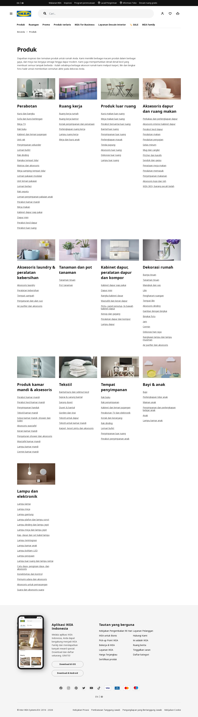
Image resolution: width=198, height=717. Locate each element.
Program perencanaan (84, 3)
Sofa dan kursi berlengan (30, 118)
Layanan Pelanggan (143, 630)
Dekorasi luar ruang (111, 155)
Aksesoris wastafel (26, 425)
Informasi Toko (130, 3)
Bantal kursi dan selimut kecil (74, 391)
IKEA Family (148, 24)
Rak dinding (23, 155)
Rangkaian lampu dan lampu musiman (157, 338)
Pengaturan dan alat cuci (30, 300)
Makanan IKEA (55, 3)
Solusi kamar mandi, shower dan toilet (34, 419)
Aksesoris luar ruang (111, 149)
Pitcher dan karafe (152, 155)
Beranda (21, 32)
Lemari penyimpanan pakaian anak (35, 196)
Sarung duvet (66, 402)
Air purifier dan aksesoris (29, 306)
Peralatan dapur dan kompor (116, 319)
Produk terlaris (62, 24)
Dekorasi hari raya (152, 331)
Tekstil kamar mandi (27, 412)
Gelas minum (149, 144)
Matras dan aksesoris (28, 165)
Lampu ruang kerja (68, 134)
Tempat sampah (25, 295)
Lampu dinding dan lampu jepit (33, 524)
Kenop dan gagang (110, 313)
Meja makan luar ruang (113, 118)
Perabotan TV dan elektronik (115, 412)
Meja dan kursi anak (69, 139)
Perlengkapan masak (111, 139)
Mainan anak (149, 402)
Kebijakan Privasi (81, 710)
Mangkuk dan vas (152, 285)
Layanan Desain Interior (112, 24)
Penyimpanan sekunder (29, 144)
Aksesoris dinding (152, 305)
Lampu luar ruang (110, 160)
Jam (145, 321)
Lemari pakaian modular (29, 175)
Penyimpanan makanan (155, 175)
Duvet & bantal (67, 407)
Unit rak (21, 139)
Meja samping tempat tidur (31, 170)
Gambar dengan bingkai (155, 311)
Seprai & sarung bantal (70, 397)
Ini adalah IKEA (140, 640)
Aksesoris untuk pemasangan (32, 584)
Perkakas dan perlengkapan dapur (160, 118)
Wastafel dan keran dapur (114, 300)
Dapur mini (22, 217)
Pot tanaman (66, 285)
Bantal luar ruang (110, 129)
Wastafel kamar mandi (28, 441)
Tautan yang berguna (116, 625)
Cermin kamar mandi (28, 451)
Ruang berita (139, 645)
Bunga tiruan (149, 274)
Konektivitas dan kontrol (30, 573)
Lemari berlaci (24, 186)
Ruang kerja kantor (69, 118)
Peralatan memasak (153, 170)
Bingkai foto (149, 316)
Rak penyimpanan (110, 402)
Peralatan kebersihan (28, 290)
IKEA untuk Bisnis (108, 635)
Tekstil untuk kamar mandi (72, 423)
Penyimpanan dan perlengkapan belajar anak (159, 409)
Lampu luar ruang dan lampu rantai (35, 561)
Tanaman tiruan (67, 279)
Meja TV (21, 124)
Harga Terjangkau (108, 654)
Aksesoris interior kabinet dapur (159, 124)
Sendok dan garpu (152, 160)
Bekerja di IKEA (107, 645)
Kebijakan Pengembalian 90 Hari (115, 630)
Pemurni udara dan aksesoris (32, 579)
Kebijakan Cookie (173, 710)
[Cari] (101, 13)
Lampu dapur (108, 324)
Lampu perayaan (25, 555)
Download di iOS (67, 664)
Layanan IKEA (106, 649)
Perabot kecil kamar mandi (31, 402)
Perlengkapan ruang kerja (72, 129)
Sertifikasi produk (108, 659)
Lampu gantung (25, 514)
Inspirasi (68, 3)
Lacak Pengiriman (109, 3)
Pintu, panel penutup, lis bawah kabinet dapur (117, 307)
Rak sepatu (23, 191)
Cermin (146, 326)
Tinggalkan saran (141, 649)
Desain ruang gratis (148, 3)
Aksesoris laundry (26, 285)
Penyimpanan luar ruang (113, 134)
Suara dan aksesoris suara (30, 589)
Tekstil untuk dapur (69, 417)
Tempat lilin (149, 300)
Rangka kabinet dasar (112, 295)
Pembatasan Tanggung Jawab (105, 710)
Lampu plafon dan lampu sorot (33, 519)
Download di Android (67, 673)
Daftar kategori (141, 654)
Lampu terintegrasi (27, 540)
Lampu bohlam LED (27, 550)
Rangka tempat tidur (28, 160)
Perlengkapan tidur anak (155, 397)
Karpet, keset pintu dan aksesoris (76, 428)
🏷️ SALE (134, 24)
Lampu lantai (24, 503)
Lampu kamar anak (153, 420)
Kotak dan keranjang (111, 417)
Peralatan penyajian (153, 139)
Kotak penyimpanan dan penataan (77, 124)
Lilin (145, 290)
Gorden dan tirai (67, 412)
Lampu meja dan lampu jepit (32, 529)
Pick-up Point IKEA (108, 640)
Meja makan (23, 206)
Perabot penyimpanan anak (115, 438)
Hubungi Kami (140, 635)
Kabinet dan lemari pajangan (32, 134)
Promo (46, 24)
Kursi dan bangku (26, 113)
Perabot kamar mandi (28, 201)
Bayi (145, 391)
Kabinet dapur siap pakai (29, 212)
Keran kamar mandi (27, 430)
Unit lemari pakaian (27, 180)
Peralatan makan (151, 134)
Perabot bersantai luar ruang (116, 124)
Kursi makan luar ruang (113, 113)
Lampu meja (23, 509)
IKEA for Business (85, 24)
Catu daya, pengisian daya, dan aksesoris (33, 567)
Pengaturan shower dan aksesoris (34, 436)
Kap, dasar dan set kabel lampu (33, 535)
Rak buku (21, 129)
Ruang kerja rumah (69, 113)
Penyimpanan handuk (28, 407)
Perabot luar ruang (26, 227)
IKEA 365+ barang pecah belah (158, 186)
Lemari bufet (23, 149)
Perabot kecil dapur (27, 222)
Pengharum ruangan (153, 295)
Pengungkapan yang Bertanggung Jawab (142, 710)
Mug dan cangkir (151, 149)
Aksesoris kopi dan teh (154, 181)
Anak (145, 415)
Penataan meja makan (154, 165)
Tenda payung (108, 144)
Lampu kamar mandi (27, 446)
